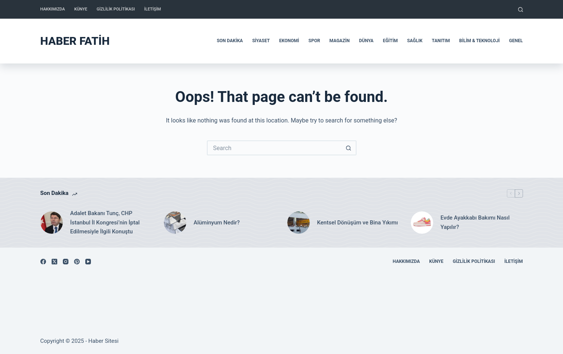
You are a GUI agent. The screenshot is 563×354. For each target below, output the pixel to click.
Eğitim (390, 40)
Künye (80, 9)
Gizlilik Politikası (116, 9)
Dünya (366, 40)
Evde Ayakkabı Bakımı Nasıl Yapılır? (475, 222)
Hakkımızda (52, 9)
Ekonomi (289, 40)
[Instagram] (65, 261)
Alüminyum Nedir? (217, 222)
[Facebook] (43, 261)
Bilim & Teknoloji (479, 40)
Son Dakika (230, 40)
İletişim (152, 9)
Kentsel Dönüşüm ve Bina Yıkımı (357, 222)
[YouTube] (88, 261)
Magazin (340, 40)
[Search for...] (274, 147)
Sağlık (414, 40)
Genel (516, 40)
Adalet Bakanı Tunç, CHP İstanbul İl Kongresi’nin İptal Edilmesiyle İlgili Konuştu (105, 222)
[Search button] (349, 147)
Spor (314, 40)
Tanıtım (441, 40)
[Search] (520, 9)
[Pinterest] (77, 261)
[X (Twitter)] (54, 261)
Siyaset (261, 40)
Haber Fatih (75, 40)
